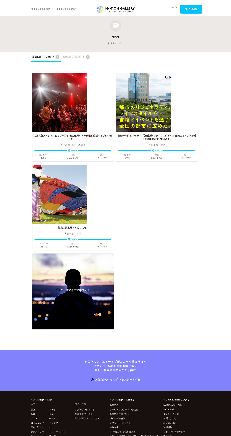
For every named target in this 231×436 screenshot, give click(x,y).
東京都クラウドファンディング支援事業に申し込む (133, 317)
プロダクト (54, 299)
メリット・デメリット (120, 299)
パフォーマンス (57, 308)
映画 (33, 286)
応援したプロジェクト (45, 59)
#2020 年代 (168, 286)
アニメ (34, 295)
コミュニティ (37, 299)
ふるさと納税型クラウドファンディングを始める (133, 312)
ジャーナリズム (38, 317)
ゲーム (52, 295)
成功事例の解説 (117, 295)
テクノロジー (37, 308)
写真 (33, 290)
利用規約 (167, 304)
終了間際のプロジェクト (86, 295)
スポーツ (35, 312)
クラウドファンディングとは (124, 286)
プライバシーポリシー (174, 308)
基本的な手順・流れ (119, 290)
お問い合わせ (170, 295)
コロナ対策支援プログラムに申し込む (128, 321)
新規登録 (191, 9)
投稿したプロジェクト (76, 59)
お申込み (114, 281)
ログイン (171, 9)
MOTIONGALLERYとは (175, 281)
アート (52, 286)
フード (52, 312)
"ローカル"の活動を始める (123, 308)
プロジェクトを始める (69, 9)
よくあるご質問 (171, 290)
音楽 (51, 290)
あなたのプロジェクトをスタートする (115, 256)
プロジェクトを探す (41, 9)
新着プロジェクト (84, 290)
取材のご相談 (170, 299)
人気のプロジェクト (85, 286)
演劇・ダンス (37, 304)
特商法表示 (168, 312)
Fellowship (115, 304)
